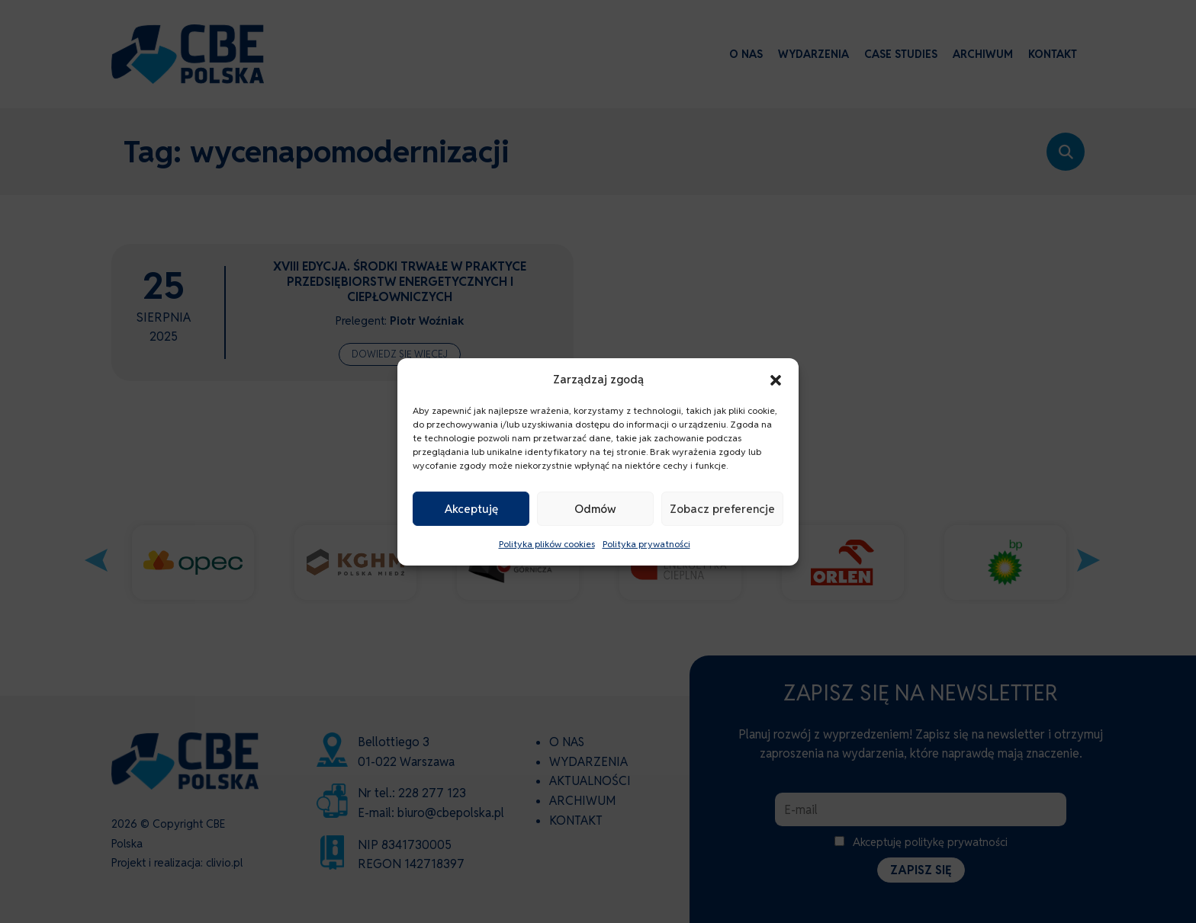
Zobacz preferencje (722, 509)
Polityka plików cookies (547, 544)
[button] (775, 378)
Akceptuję (471, 509)
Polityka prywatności (646, 544)
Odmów (595, 509)
